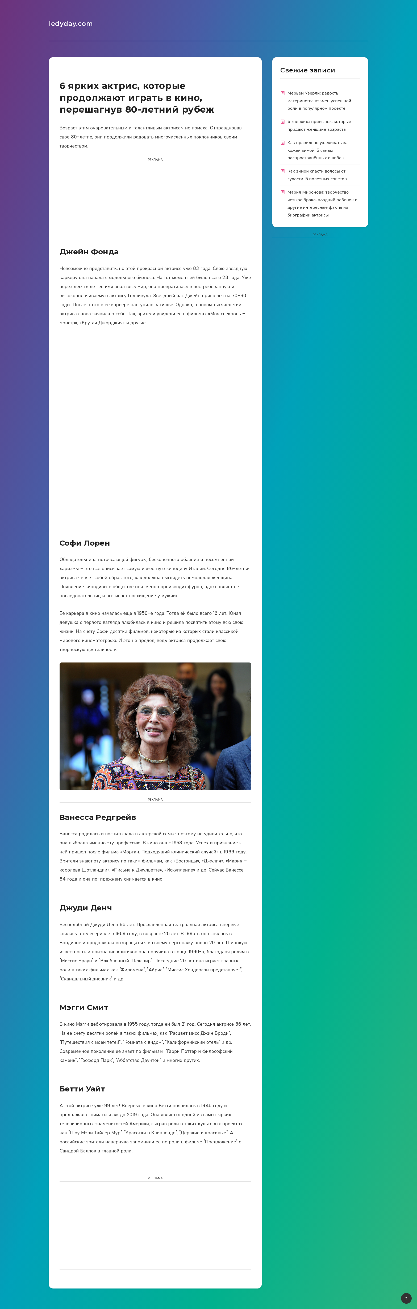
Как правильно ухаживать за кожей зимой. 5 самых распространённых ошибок (317, 150)
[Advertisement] (155, 206)
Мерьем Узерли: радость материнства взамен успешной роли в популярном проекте (319, 101)
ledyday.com (71, 23)
